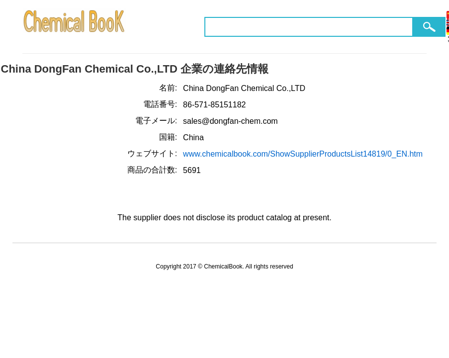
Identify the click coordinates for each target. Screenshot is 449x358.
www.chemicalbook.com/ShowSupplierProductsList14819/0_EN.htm (303, 154)
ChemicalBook (74, 26)
